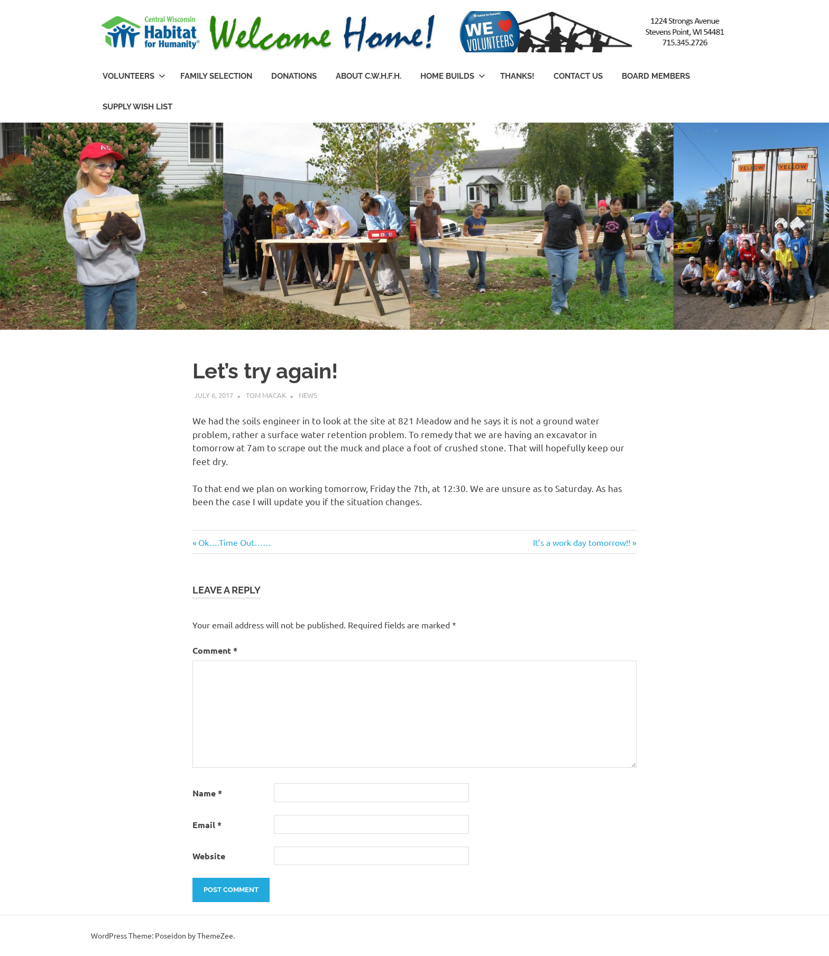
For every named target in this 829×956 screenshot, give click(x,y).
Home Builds (452, 76)
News (308, 395)
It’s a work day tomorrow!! (581, 542)
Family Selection (216, 76)
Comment (214, 650)
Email (207, 824)
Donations (294, 76)
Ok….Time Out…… (234, 542)
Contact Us (578, 76)
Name (207, 793)
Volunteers (134, 76)
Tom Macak (266, 395)
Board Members (656, 76)
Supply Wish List (137, 107)
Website (208, 855)
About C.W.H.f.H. (368, 76)
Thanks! (517, 76)
